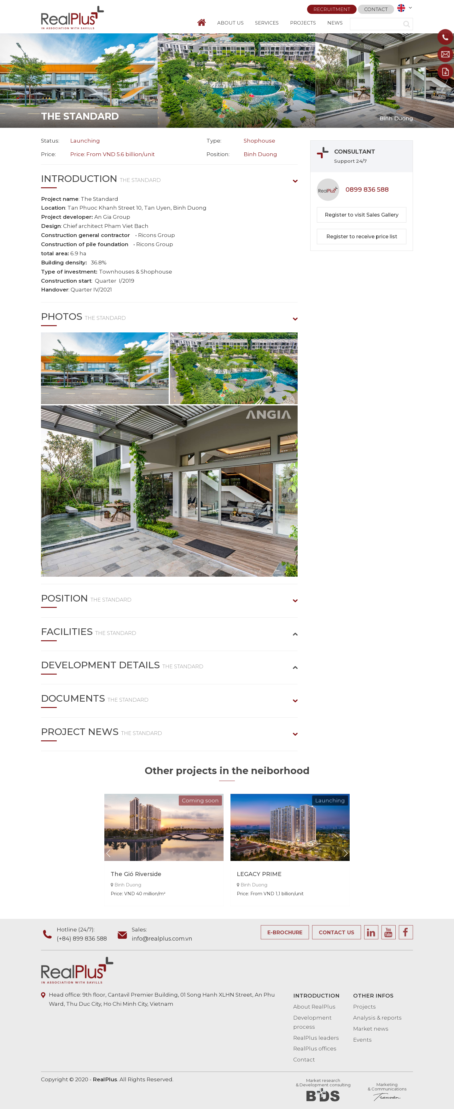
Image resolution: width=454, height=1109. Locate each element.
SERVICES (267, 23)
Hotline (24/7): (86, 935)
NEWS (335, 23)
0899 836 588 (367, 189)
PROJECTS (303, 23)
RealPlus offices (314, 1048)
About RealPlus (314, 1007)
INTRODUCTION (316, 996)
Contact (376, 7)
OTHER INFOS (373, 996)
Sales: (162, 935)
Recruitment (331, 7)
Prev (9, 80)
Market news (370, 1029)
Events (362, 1040)
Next (444, 80)
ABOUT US (230, 23)
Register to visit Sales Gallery (362, 215)
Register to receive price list (361, 237)
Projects (364, 1007)
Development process (312, 1022)
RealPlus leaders (316, 1038)
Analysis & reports (377, 1018)
